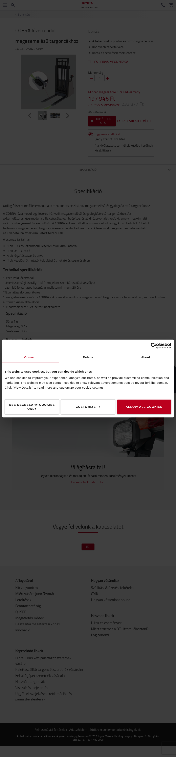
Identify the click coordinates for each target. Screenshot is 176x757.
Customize (88, 406)
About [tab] (145, 357)
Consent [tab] (30, 357)
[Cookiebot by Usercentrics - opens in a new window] (153, 346)
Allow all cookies (144, 406)
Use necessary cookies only (32, 406)
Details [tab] (88, 357)
